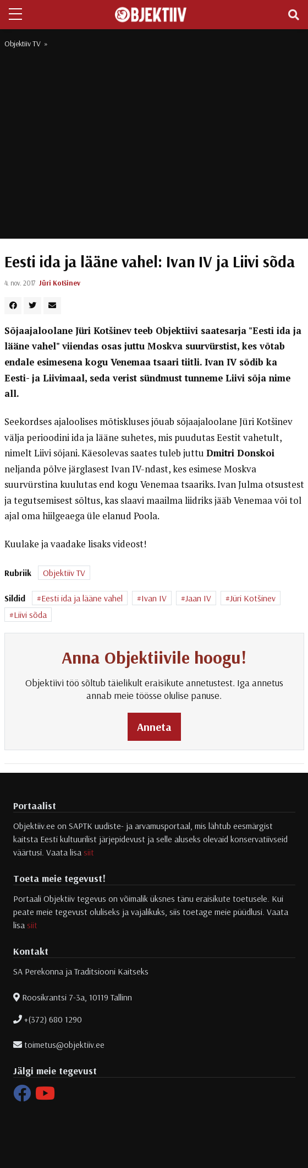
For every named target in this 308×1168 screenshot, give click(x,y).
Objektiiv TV (22, 44)
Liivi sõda (30, 614)
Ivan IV (154, 598)
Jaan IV (198, 598)
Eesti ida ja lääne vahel (82, 598)
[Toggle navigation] (293, 15)
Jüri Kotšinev (59, 282)
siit (89, 852)
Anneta (154, 727)
